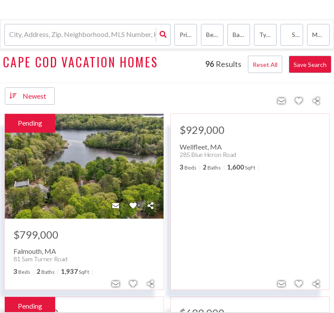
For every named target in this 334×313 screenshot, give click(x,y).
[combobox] (9, 35)
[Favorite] (133, 205)
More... (321, 34)
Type (266, 34)
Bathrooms (241, 34)
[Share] (150, 205)
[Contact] (115, 205)
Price (187, 34)
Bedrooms (215, 34)
